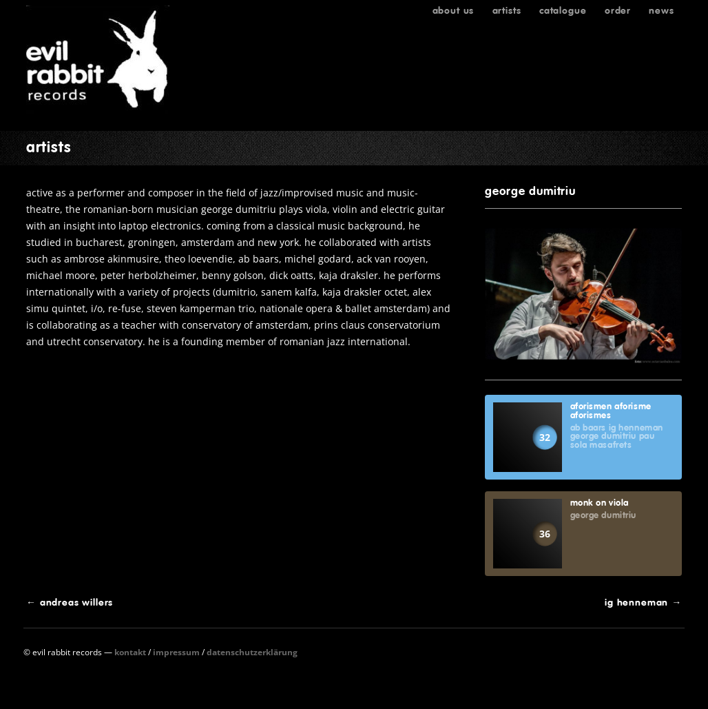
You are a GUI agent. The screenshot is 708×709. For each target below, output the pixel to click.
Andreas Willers (69, 602)
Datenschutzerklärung (252, 652)
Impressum (176, 652)
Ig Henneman (643, 602)
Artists (506, 10)
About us (454, 10)
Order (618, 10)
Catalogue (563, 10)
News (661, 10)
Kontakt (130, 652)
